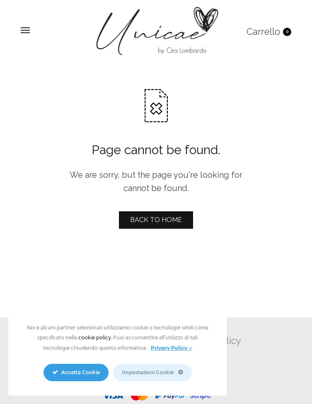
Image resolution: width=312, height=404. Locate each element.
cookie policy (94, 338)
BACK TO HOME (156, 220)
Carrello (269, 31)
